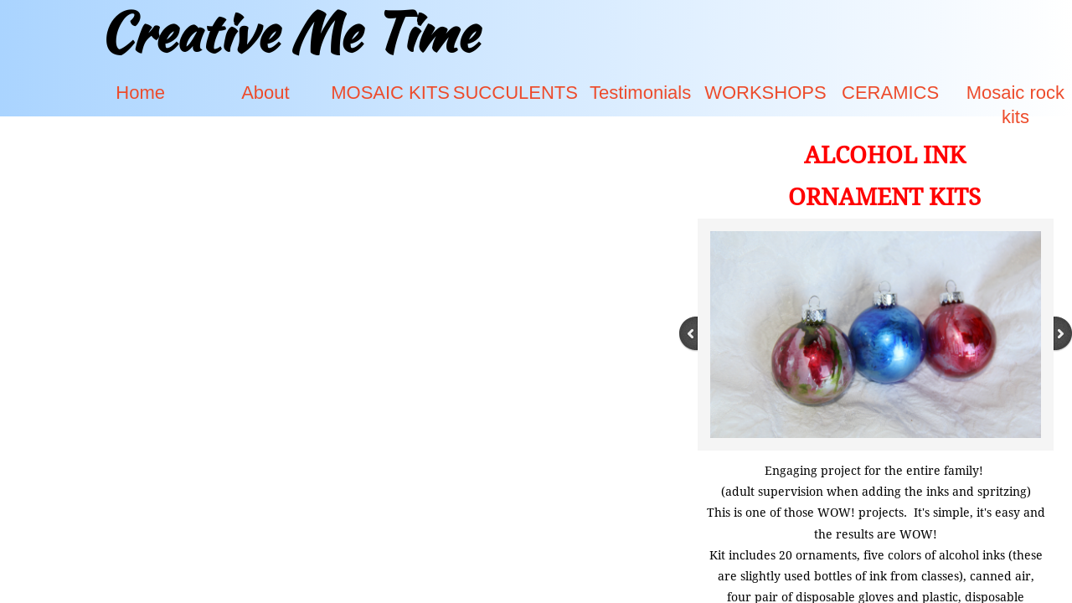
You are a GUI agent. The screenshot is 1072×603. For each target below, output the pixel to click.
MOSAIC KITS (390, 92)
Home (140, 92)
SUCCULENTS (515, 92)
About (265, 92)
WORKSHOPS (765, 92)
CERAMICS (890, 92)
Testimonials (640, 92)
